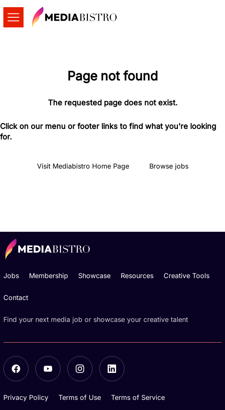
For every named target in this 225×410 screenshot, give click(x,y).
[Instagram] (80, 368)
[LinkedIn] (111, 368)
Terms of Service (138, 397)
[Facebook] (16, 368)
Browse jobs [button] (168, 166)
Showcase (94, 275)
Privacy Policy (25, 397)
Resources (137, 275)
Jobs (11, 275)
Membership (48, 275)
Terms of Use (79, 397)
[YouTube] (48, 368)
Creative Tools (186, 275)
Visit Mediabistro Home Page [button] (83, 166)
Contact (15, 297)
